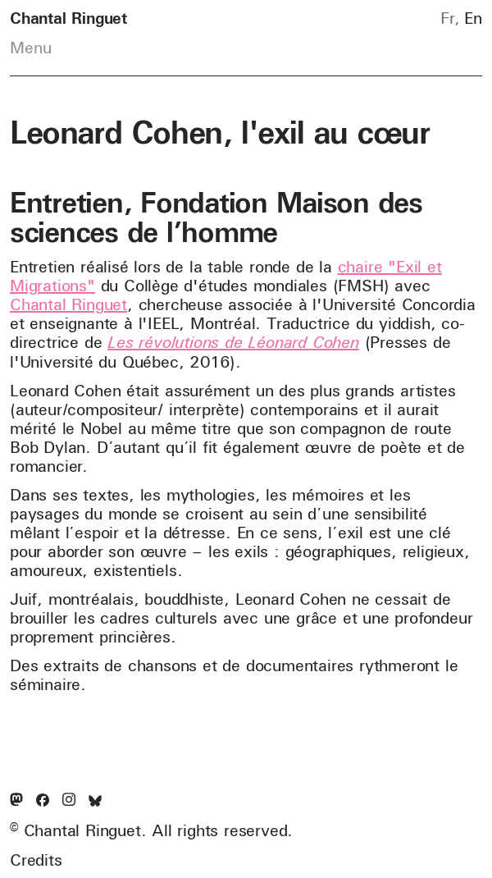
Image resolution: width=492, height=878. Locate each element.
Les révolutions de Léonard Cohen (233, 342)
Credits (36, 860)
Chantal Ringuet (68, 304)
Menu (31, 47)
